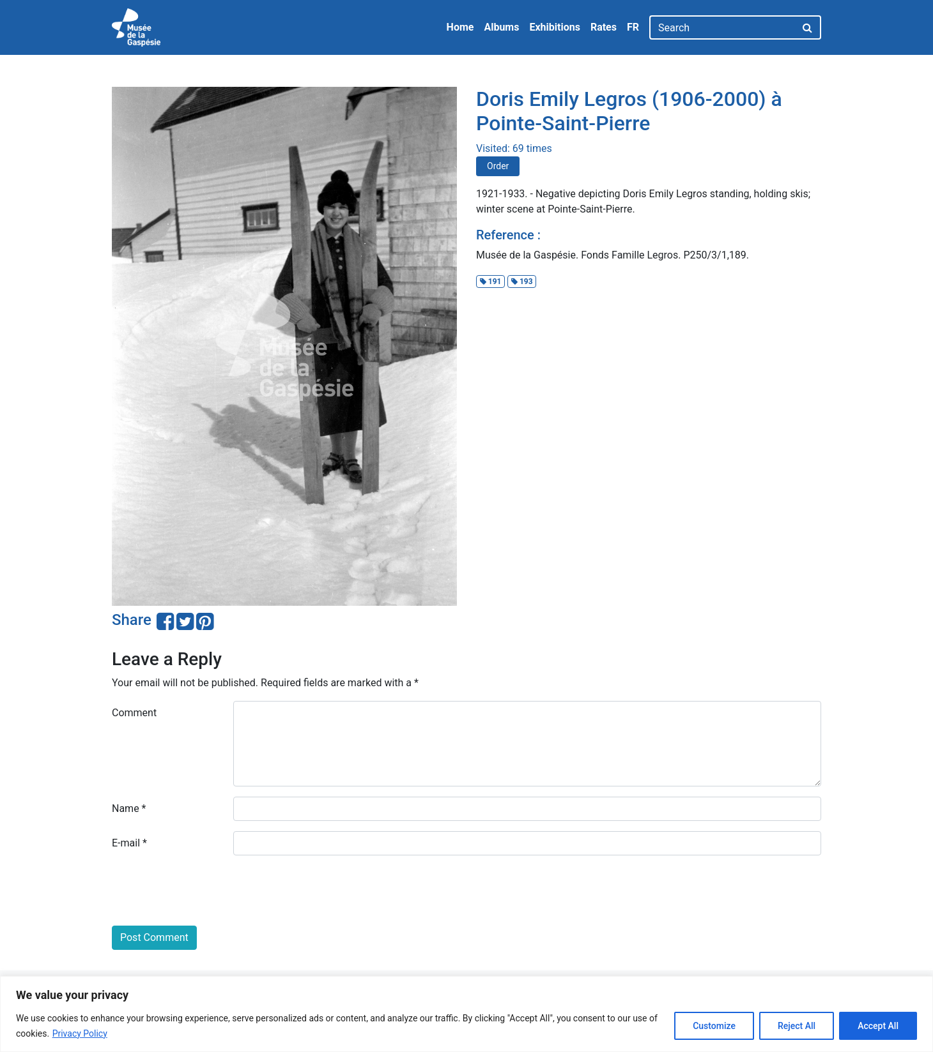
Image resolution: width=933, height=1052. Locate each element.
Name (129, 808)
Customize (714, 1026)
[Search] (722, 27)
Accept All (878, 1026)
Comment (134, 713)
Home (460, 27)
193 (522, 281)
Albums (501, 27)
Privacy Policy (79, 1033)
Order (498, 166)
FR (633, 27)
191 (491, 281)
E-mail (129, 843)
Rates (603, 27)
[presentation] (209, 890)
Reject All (796, 1026)
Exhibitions (554, 27)
